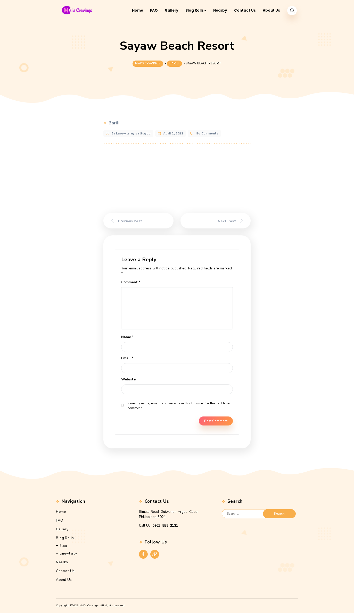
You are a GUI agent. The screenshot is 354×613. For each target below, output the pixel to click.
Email (127, 358)
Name (127, 337)
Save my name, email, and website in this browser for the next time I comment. (179, 405)
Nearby (62, 562)
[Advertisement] (177, 178)
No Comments (207, 132)
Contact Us (65, 570)
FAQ (59, 520)
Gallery (62, 529)
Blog (63, 546)
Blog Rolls (65, 537)
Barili (114, 122)
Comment (131, 282)
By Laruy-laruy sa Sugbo (131, 132)
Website (128, 379)
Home (61, 511)
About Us (64, 579)
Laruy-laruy (68, 553)
